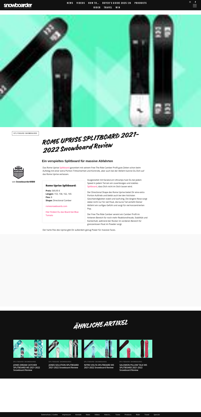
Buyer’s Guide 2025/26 (116, 2)
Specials (157, 414)
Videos (81, 2)
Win (118, 7)
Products (141, 2)
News (70, 2)
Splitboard (64, 167)
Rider (97, 7)
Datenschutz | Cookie (49, 414)
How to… (93, 2)
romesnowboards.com (56, 206)
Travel (108, 7)
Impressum (66, 414)
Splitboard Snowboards (25, 133)
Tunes (117, 414)
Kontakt (78, 414)
